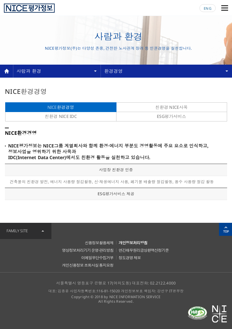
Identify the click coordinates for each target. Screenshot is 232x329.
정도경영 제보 (130, 257)
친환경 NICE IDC (61, 116)
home (6, 71)
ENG (208, 8)
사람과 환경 (29, 71)
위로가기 (225, 229)
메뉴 (224, 8)
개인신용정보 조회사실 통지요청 (88, 265)
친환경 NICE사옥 (171, 107)
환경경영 (113, 71)
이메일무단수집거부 (97, 257)
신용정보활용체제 (99, 243)
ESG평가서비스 (171, 116)
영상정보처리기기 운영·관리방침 (88, 250)
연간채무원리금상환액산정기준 (144, 250)
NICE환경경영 (61, 107)
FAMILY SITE (17, 231)
